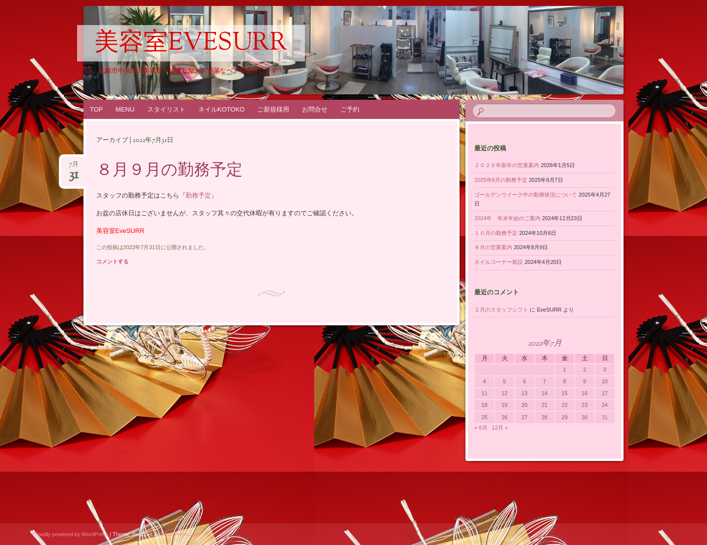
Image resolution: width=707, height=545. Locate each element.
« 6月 (480, 427)
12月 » (500, 427)
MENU (125, 109)
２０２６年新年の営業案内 (506, 165)
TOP (96, 109)
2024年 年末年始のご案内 (507, 218)
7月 (74, 167)
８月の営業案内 (493, 247)
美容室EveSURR (191, 43)
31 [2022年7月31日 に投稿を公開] (604, 417)
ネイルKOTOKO (221, 109)
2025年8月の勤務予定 (500, 180)
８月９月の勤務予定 (169, 171)
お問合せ (314, 109)
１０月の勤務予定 (495, 233)
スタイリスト (166, 109)
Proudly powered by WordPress (70, 534)
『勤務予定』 (198, 195)
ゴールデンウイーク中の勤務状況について (525, 195)
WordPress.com (180, 534)
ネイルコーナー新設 (498, 262)
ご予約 (349, 109)
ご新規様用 (273, 109)
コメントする (112, 261)
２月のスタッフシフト (501, 310)
